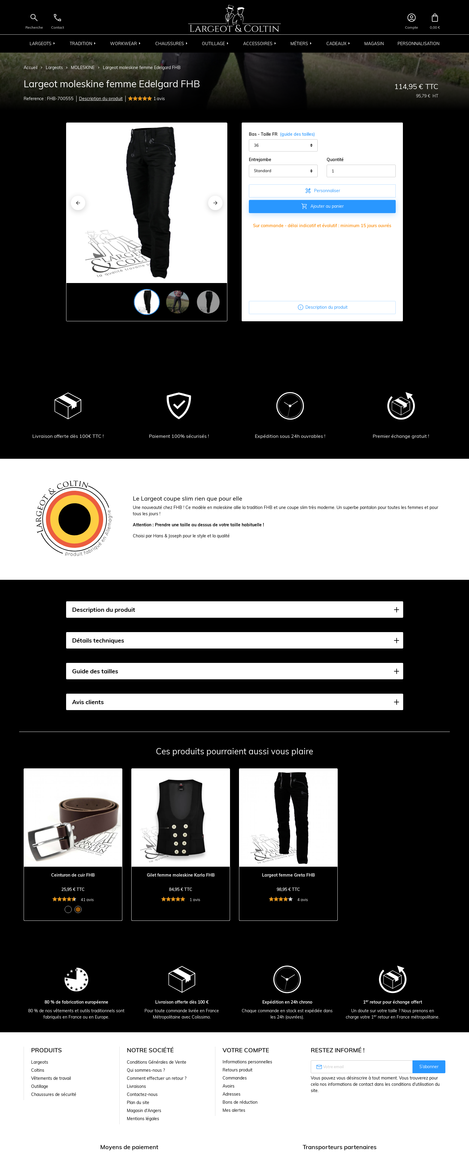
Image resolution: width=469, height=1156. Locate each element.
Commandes (235, 1078)
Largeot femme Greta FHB (288, 875)
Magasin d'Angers (144, 1110)
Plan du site (138, 1102)
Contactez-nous (142, 1094)
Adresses (231, 1094)
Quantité (335, 159)
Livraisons (136, 1086)
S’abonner (428, 1066)
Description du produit (101, 98)
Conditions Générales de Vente (156, 1062)
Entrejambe (260, 159)
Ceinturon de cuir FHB (73, 875)
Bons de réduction (240, 1102)
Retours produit (237, 1070)
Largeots (39, 1062)
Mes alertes (234, 1110)
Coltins (37, 1070)
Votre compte (246, 1050)
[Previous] (78, 203)
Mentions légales (143, 1118)
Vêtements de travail (51, 1078)
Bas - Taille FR (282, 134)
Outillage (39, 1086)
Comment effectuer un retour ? (156, 1078)
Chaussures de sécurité (53, 1094)
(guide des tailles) (297, 134)
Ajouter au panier (322, 206)
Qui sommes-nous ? (146, 1070)
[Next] (215, 203)
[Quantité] (361, 171)
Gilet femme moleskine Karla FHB (181, 875)
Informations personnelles (247, 1062)
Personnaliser (322, 190)
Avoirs (228, 1086)
